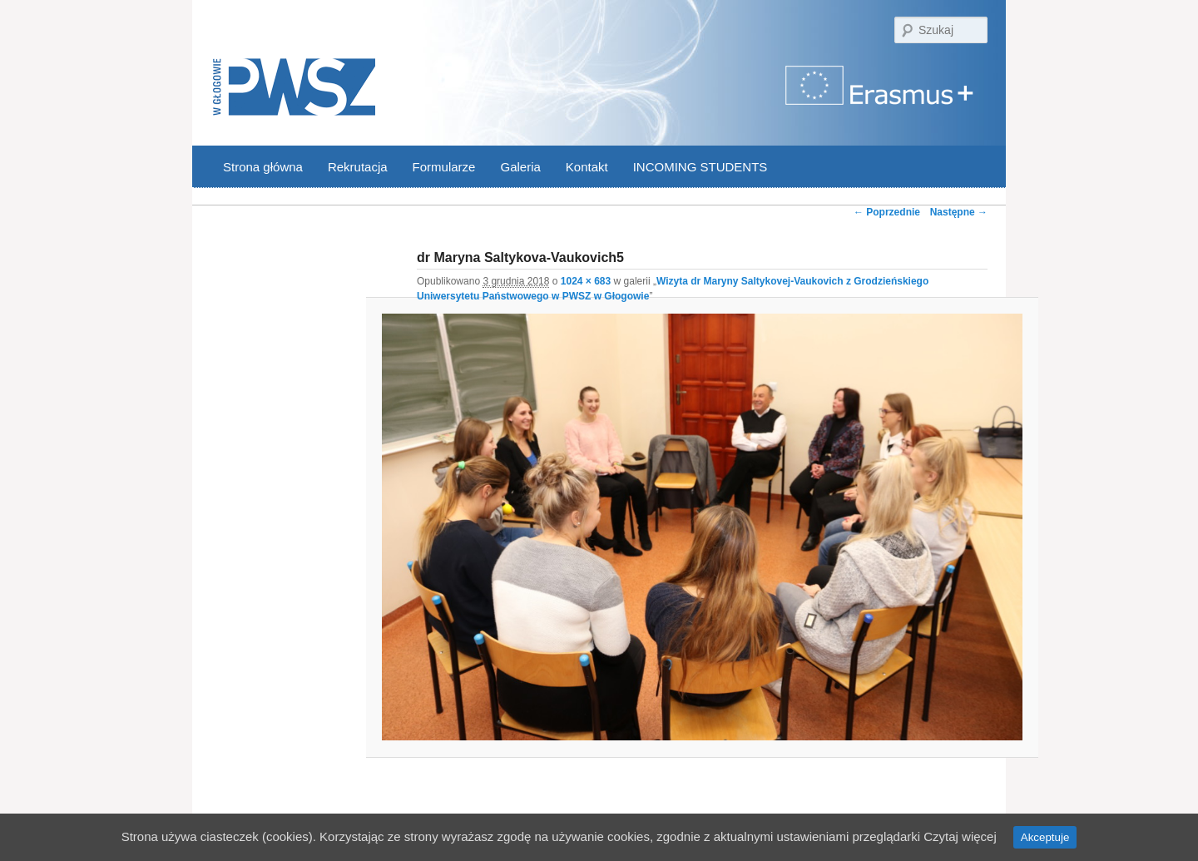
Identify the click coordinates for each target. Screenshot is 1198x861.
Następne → (959, 212)
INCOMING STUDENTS (700, 167)
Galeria (520, 167)
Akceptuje (1045, 837)
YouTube (978, 167)
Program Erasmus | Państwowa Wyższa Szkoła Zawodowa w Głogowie (881, 95)
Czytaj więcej (960, 836)
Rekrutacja (358, 167)
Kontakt (587, 167)
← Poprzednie (887, 212)
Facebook (955, 167)
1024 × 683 (586, 281)
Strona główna (263, 167)
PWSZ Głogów (294, 88)
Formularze (444, 167)
